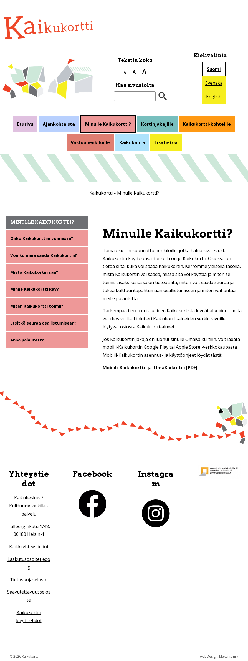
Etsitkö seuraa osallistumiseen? (45, 326)
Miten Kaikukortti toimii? (38, 308)
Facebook (92, 474)
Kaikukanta (132, 142)
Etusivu (25, 124)
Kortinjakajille (157, 124)
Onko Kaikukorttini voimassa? (44, 238)
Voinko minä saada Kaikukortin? (46, 256)
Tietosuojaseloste (28, 580)
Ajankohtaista (59, 124)
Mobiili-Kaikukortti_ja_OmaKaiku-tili (144, 368)
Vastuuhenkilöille (90, 142)
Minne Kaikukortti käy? (36, 291)
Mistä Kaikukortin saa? (36, 273)
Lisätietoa (166, 142)
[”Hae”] (162, 96)
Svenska (213, 83)
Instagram (156, 478)
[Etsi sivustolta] (135, 96)
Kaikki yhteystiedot (29, 547)
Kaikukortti (101, 193)
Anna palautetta (28, 343)
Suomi (214, 69)
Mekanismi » (228, 656)
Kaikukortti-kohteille (207, 124)
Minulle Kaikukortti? (108, 124)
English (213, 97)
